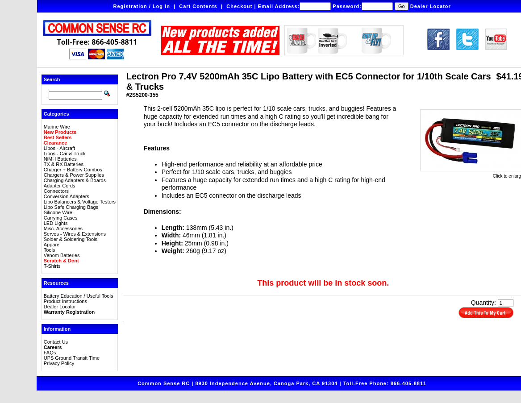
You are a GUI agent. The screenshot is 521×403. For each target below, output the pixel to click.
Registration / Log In (141, 6)
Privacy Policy (59, 363)
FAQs (50, 352)
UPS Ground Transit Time (72, 358)
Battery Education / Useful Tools (78, 296)
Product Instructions (65, 301)
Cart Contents (198, 6)
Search (52, 79)
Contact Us (56, 342)
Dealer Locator (430, 6)
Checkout (239, 6)
